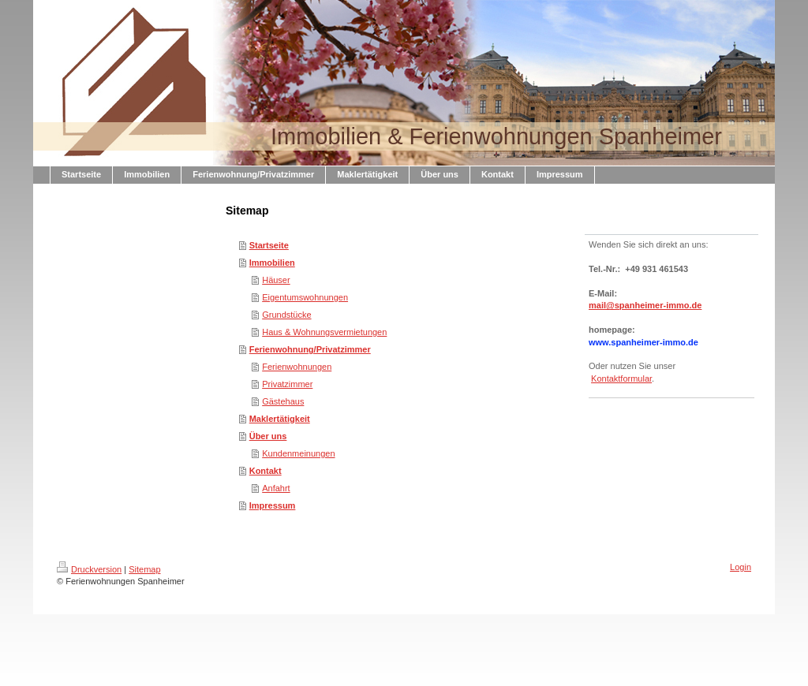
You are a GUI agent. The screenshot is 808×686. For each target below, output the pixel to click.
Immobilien (272, 262)
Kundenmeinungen (298, 453)
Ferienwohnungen (296, 366)
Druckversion (89, 569)
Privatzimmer (287, 384)
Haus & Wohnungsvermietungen (324, 332)
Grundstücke (286, 314)
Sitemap (144, 569)
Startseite (269, 245)
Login (740, 567)
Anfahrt (276, 488)
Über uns (268, 436)
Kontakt (265, 470)
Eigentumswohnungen (305, 297)
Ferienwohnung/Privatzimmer (310, 349)
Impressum (272, 505)
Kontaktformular (621, 378)
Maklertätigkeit (279, 418)
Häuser (276, 280)
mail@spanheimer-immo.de (645, 305)
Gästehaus (283, 401)
